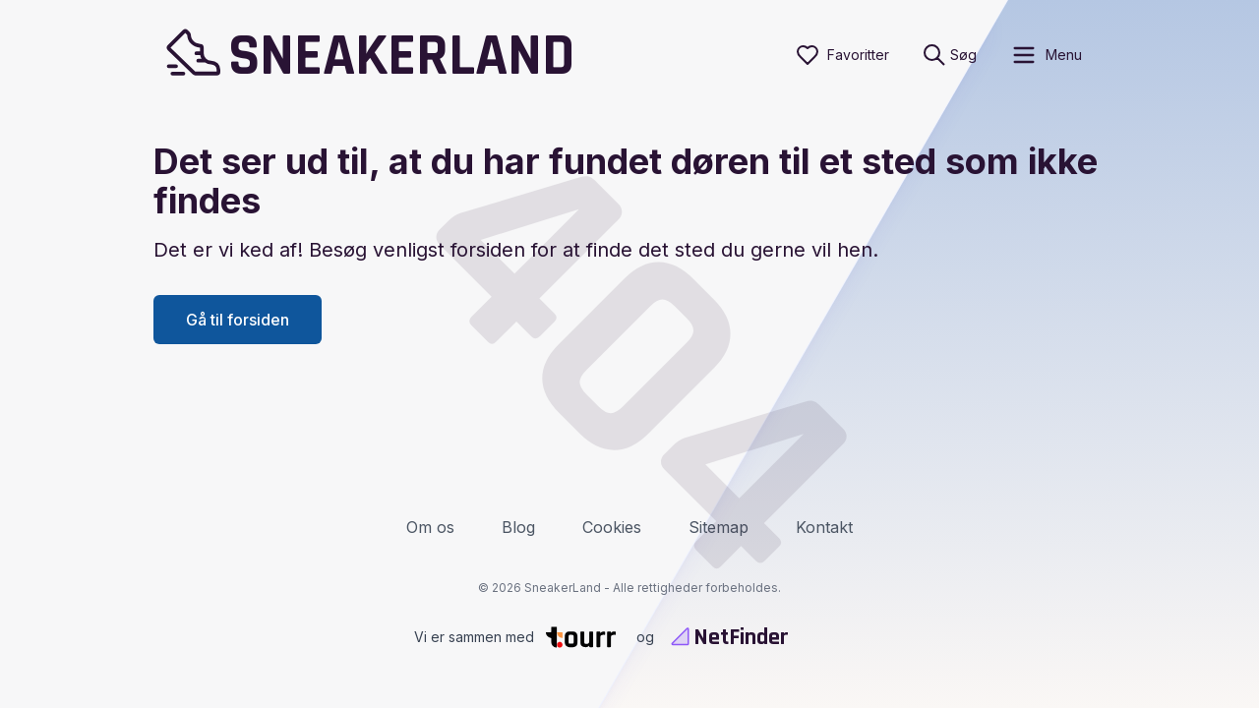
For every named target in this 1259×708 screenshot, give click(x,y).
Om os (430, 527)
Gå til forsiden (237, 319)
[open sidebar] (1046, 55)
